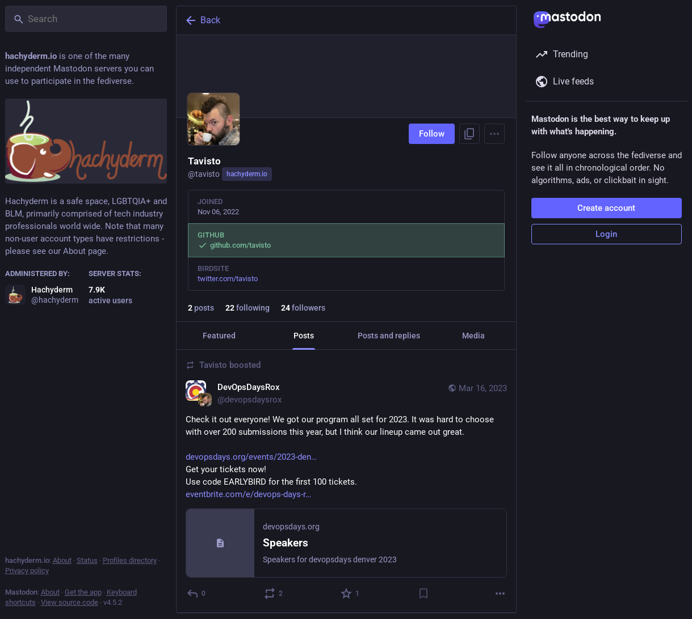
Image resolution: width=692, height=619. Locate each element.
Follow (431, 134)
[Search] (86, 19)
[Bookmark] (423, 593)
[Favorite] (350, 593)
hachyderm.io (247, 174)
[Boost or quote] (273, 593)
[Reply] (197, 593)
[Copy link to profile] (469, 134)
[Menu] (494, 134)
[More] (500, 593)
